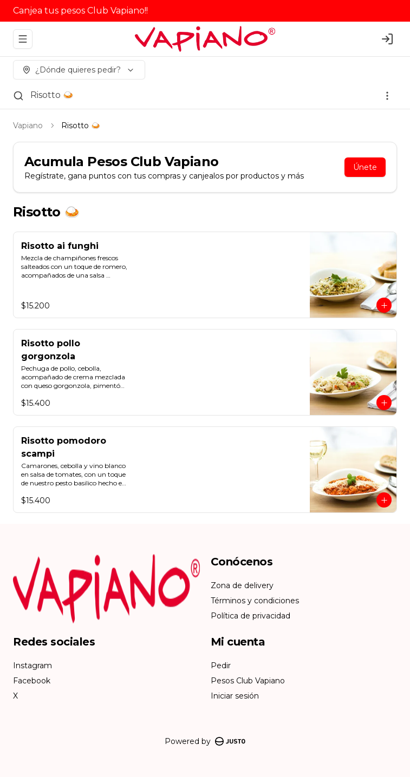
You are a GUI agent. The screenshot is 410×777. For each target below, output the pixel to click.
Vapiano (28, 125)
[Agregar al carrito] (384, 305)
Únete (365, 167)
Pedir (221, 665)
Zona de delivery (242, 585)
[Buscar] (18, 95)
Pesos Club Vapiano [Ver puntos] (248, 681)
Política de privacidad (250, 616)
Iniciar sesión (235, 696)
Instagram (32, 665)
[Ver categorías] (387, 96)
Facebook (31, 681)
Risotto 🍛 (52, 95)
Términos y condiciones (255, 600)
